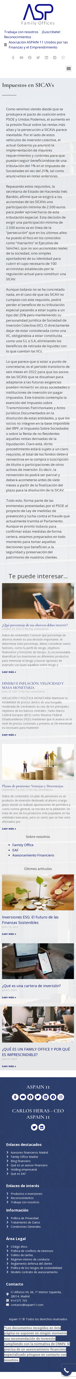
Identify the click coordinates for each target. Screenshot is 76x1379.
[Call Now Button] (66, 1370)
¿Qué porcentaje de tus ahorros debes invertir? (35, 625)
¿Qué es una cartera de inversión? (31, 985)
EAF (15, 850)
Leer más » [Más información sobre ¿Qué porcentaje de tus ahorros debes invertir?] (9, 672)
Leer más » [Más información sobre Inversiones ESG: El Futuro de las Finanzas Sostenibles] (9, 934)
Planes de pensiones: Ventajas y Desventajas (32, 786)
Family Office (22, 845)
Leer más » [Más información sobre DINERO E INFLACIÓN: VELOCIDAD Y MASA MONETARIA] (9, 734)
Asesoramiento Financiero (33, 855)
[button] (68, 68)
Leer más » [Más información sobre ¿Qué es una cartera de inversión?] (9, 997)
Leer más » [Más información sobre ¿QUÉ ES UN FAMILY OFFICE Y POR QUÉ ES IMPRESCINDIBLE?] (9, 1066)
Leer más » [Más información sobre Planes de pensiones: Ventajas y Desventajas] (9, 828)
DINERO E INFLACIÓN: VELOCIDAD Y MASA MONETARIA (33, 685)
